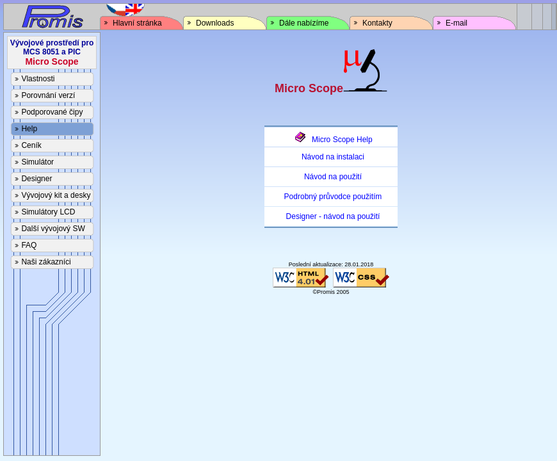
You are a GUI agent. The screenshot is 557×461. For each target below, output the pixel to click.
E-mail (456, 23)
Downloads (215, 23)
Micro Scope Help (332, 139)
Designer (36, 178)
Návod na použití (333, 176)
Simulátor (37, 162)
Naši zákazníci (45, 261)
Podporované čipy (52, 112)
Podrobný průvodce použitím (333, 196)
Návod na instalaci (333, 156)
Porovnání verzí (48, 95)
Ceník (31, 145)
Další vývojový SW (53, 228)
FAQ (28, 245)
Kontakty (377, 23)
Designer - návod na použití (333, 216)
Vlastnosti (37, 78)
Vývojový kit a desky (55, 195)
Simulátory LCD (48, 211)
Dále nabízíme (303, 23)
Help (29, 128)
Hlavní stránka (137, 23)
